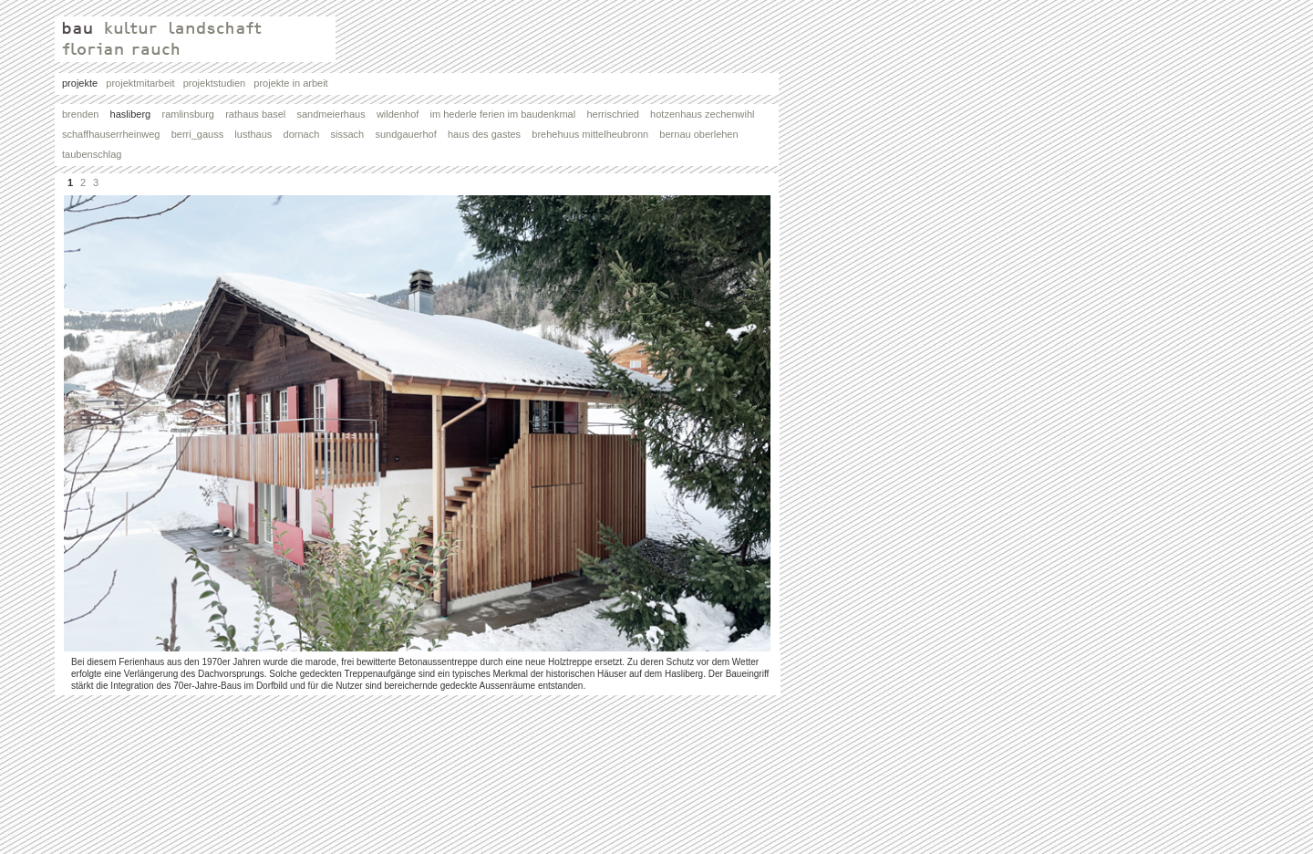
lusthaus (258, 134)
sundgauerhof (411, 134)
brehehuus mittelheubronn (595, 134)
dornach (307, 134)
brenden (86, 114)
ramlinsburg (193, 114)
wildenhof (403, 114)
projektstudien (218, 83)
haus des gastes (490, 134)
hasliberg (136, 114)
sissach (353, 134)
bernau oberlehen (704, 134)
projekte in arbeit (290, 83)
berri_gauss (203, 134)
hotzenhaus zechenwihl (708, 114)
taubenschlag (91, 154)
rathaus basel (260, 114)
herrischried (618, 114)
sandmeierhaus (336, 114)
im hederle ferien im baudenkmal (508, 114)
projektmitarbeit (144, 83)
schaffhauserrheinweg (116, 134)
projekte (84, 83)
